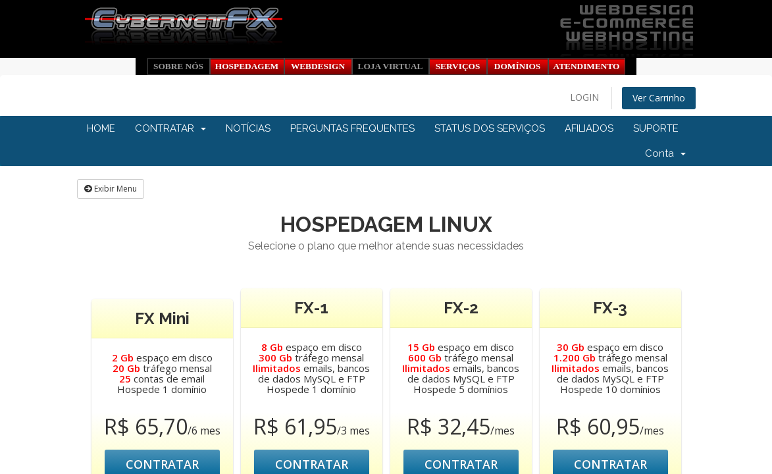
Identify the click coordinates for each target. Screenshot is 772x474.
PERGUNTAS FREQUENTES (352, 128)
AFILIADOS (589, 128)
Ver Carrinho (658, 98)
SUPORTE (656, 128)
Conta (665, 153)
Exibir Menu (110, 188)
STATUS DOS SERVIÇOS (489, 128)
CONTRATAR (170, 128)
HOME (101, 128)
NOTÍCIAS (248, 128)
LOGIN (584, 97)
